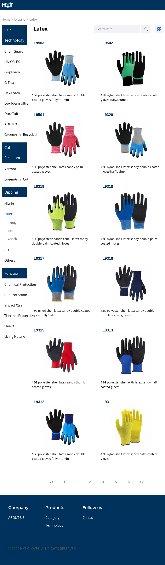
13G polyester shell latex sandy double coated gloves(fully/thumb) (59, 456)
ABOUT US (16, 517)
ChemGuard (13, 51)
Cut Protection (15, 295)
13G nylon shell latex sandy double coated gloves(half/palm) (130, 169)
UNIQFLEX (12, 61)
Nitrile (9, 203)
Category (52, 517)
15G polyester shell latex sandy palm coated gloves (57, 169)
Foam (11, 231)
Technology (54, 525)
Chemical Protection (20, 284)
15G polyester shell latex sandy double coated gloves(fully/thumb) (59, 97)
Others (9, 260)
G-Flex (9, 82)
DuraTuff (11, 113)
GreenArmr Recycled (20, 134)
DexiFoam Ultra (16, 103)
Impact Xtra (13, 305)
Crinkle (13, 239)
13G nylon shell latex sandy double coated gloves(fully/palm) (61, 313)
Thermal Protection (19, 315)
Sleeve (9, 326)
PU (6, 250)
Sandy (12, 223)
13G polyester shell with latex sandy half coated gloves (129, 384)
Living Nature (14, 336)
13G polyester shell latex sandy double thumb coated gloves (127, 313)
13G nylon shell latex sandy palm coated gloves (129, 456)
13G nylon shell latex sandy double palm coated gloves (129, 241)
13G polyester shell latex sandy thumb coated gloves (58, 384)
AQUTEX (10, 124)
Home (6, 19)
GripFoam (12, 72)
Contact (88, 517)
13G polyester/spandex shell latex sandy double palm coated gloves (60, 241)
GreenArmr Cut (16, 179)
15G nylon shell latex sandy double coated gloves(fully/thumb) (130, 97)
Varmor (10, 169)
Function (11, 273)
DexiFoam (12, 93)
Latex (33, 19)
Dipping (19, 19)
